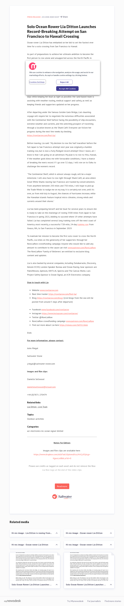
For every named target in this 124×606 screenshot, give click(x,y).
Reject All (64, 82)
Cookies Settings (37, 82)
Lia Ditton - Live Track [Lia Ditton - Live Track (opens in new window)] (37, 406)
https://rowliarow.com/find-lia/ (41, 135)
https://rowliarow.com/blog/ (50, 298)
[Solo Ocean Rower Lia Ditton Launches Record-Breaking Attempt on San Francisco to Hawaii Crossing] (35, 566)
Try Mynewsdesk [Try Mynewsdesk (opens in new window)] (75, 601)
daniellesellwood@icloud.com (41, 387)
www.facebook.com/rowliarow (55, 309)
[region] (63, 78)
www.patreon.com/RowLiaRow (82, 247)
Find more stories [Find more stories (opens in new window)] (113, 601)
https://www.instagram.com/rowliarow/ (60, 313)
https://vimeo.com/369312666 (74, 325)
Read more (62, 486)
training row (83, 224)
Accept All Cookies (67, 88)
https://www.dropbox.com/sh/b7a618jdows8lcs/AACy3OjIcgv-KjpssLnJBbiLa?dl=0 (62, 456)
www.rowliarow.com (49, 290)
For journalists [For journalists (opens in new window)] (94, 601)
